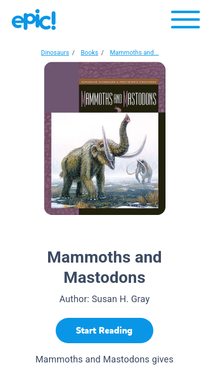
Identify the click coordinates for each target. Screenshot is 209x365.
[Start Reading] (104, 330)
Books (89, 52)
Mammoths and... (134, 52)
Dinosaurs (55, 52)
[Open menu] (185, 22)
